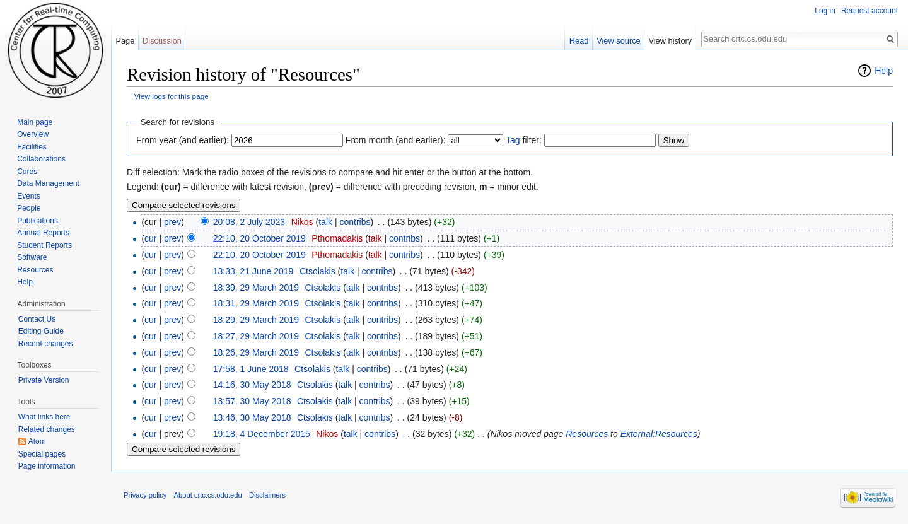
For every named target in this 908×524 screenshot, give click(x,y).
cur (150, 238)
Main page (34, 122)
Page (124, 40)
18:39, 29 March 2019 (256, 287)
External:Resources (658, 434)
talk (325, 222)
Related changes (46, 429)
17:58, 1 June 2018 (251, 369)
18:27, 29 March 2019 (256, 336)
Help (884, 71)
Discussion (162, 40)
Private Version (43, 380)
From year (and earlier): (182, 140)
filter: (524, 140)
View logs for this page (171, 96)
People (28, 208)
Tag (513, 140)
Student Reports (44, 245)
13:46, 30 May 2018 (252, 417)
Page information (47, 466)
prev (172, 222)
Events (28, 196)
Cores (27, 171)
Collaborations (41, 158)
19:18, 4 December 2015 (261, 434)
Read (579, 40)
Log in (825, 10)
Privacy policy (145, 495)
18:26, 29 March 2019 (256, 352)
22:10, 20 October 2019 (259, 238)
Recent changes (45, 343)
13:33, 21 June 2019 (253, 271)
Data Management (48, 183)
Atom (37, 441)
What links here (44, 416)
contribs (354, 222)
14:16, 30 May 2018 (252, 385)
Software (32, 257)
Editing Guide (41, 331)
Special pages (42, 454)
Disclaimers (267, 495)
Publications (37, 220)
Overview (33, 134)
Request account (869, 10)
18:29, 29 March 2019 (256, 320)
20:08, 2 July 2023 (249, 222)
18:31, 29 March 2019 (256, 303)
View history (670, 40)
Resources (587, 434)
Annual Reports (43, 232)
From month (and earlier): (396, 140)
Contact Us (36, 319)
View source (618, 40)
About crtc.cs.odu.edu (208, 495)
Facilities (32, 147)
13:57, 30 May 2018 (252, 401)
